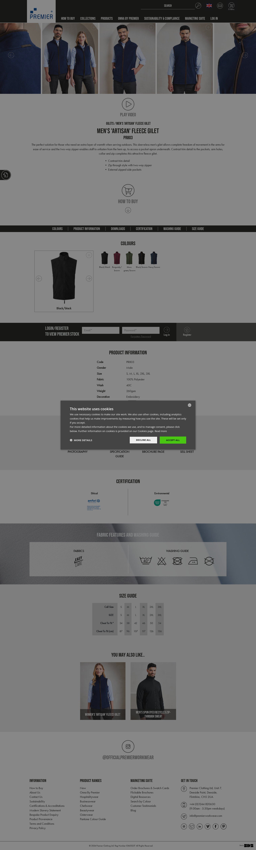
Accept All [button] (172, 439)
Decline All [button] (142, 439)
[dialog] (128, 425)
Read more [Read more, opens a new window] (161, 430)
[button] (81, 440)
